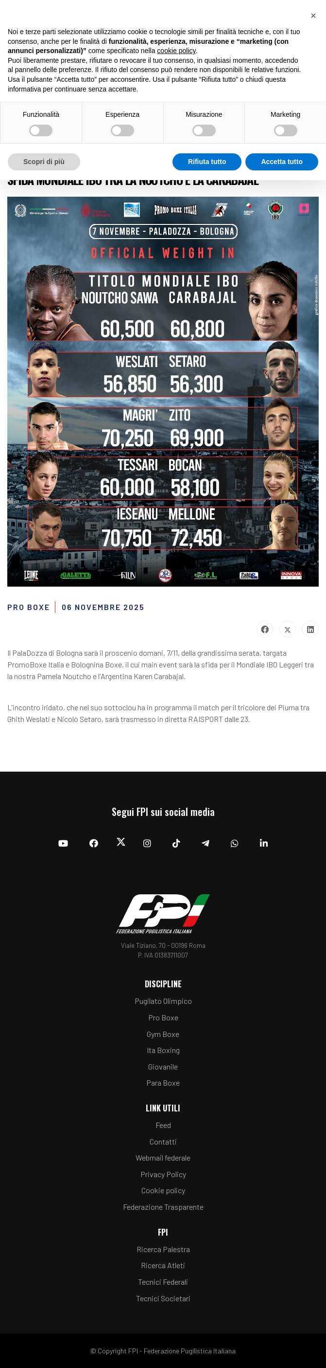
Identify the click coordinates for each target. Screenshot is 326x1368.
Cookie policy (163, 1190)
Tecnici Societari (163, 1298)
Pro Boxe (163, 1017)
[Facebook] (94, 843)
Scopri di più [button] (44, 162)
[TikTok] (176, 843)
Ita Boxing (163, 1049)
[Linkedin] (264, 843)
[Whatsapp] (234, 843)
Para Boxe (163, 1082)
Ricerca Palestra (163, 1249)
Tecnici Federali (163, 1281)
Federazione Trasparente (163, 1206)
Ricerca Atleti (163, 1265)
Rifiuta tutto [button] (207, 162)
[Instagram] (147, 843)
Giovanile (163, 1066)
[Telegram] (205, 843)
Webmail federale (163, 1157)
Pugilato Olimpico (163, 1000)
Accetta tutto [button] (282, 162)
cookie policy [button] (176, 51)
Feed (163, 1124)
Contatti (163, 1141)
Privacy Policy (163, 1174)
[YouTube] (63, 843)
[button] (313, 15)
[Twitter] (121, 843)
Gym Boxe (163, 1033)
